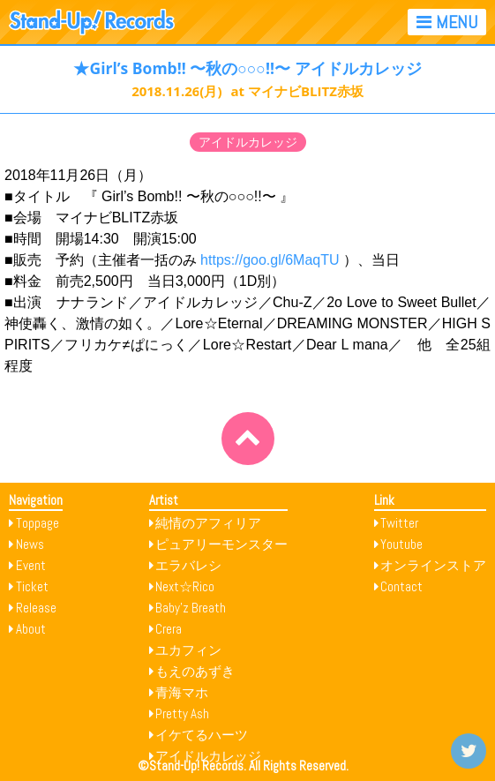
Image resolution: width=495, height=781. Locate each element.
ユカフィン (188, 650)
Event (31, 565)
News (30, 544)
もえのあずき (195, 671)
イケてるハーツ (201, 734)
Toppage (37, 522)
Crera (168, 628)
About (31, 628)
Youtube (401, 544)
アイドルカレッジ (248, 142)
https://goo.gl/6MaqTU (269, 259)
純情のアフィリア (208, 522)
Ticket (32, 586)
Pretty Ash (182, 713)
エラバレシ (188, 565)
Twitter (399, 522)
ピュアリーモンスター (221, 544)
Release (36, 607)
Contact (401, 586)
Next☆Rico (184, 586)
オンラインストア (433, 565)
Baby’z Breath (190, 607)
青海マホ (181, 692)
